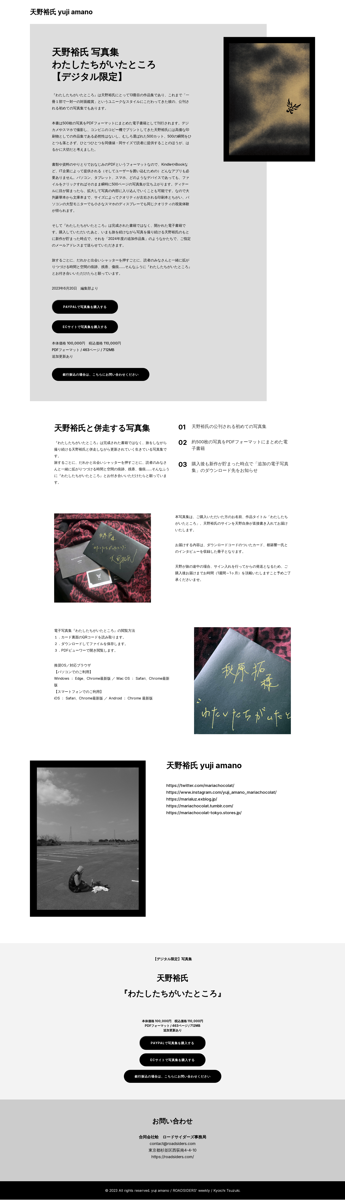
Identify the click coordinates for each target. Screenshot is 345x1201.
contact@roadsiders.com (173, 1145)
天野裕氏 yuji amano (61, 12)
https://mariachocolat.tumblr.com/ (202, 806)
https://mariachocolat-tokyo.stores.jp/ (206, 813)
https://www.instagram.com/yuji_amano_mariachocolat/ (224, 793)
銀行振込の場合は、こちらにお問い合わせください (101, 376)
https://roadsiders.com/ (172, 1158)
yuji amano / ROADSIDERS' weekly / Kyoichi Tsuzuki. (195, 1192)
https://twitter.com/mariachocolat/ (202, 786)
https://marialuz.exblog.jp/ (193, 799)
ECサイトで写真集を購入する (85, 328)
